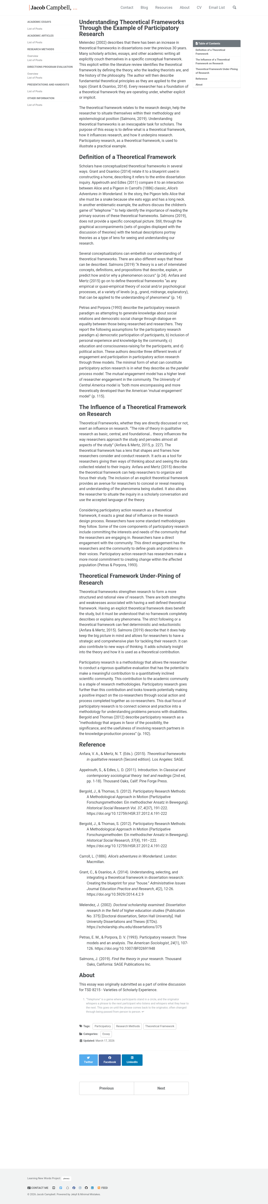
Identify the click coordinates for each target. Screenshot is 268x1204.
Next (161, 1150)
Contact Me (38, 1188)
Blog (140, 8)
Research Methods (128, 1092)
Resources (160, 8)
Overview (32, 56)
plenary (67, 1178)
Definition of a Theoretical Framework (211, 52)
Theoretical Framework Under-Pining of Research (213, 71)
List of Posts (34, 29)
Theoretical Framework (159, 1092)
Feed (103, 1188)
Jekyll (74, 1194)
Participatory (103, 1092)
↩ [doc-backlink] (156, 1077)
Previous (106, 1150)
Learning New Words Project (43, 1178)
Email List (215, 8)
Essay (106, 1100)
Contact (122, 8)
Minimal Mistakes (90, 1194)
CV (196, 8)
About (182, 8)
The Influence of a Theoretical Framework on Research (213, 62)
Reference (202, 79)
